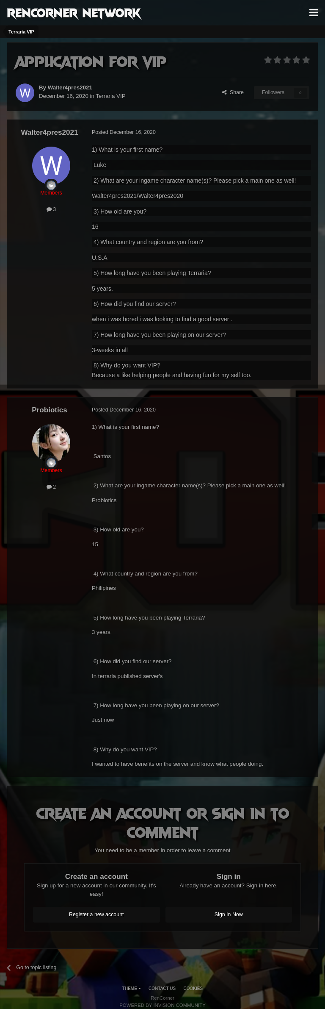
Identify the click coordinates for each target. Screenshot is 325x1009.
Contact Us (162, 988)
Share (233, 92)
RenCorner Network (74, 12)
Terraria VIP (110, 96)
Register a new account (96, 914)
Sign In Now (229, 914)
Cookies (193, 988)
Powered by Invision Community (162, 1005)
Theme (131, 988)
